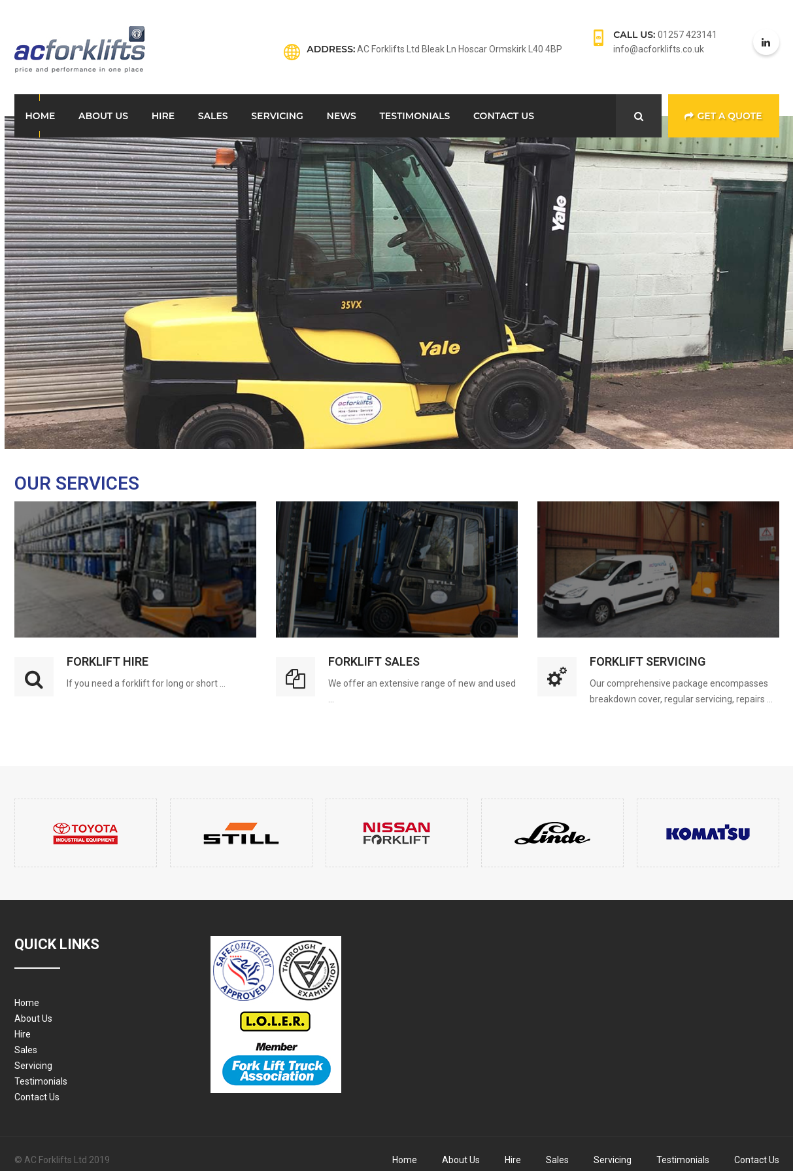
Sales (213, 116)
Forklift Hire (107, 661)
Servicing (277, 116)
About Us (103, 116)
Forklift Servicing (647, 661)
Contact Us (503, 116)
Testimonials (414, 116)
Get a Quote (723, 116)
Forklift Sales (374, 661)
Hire (163, 116)
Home (40, 116)
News (341, 116)
